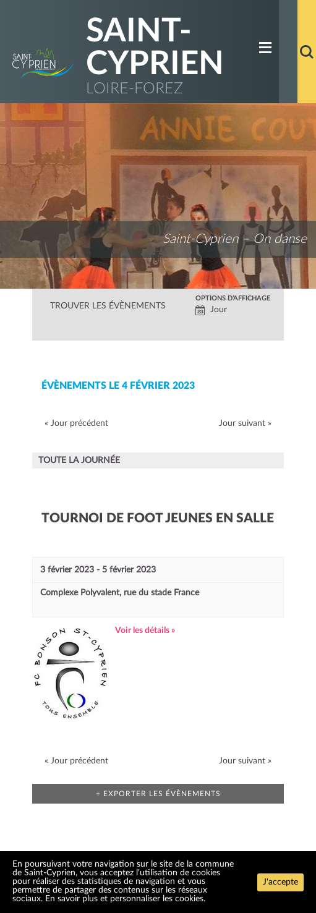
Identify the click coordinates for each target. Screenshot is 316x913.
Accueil (288, 51)
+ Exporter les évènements (158, 793)
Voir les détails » (145, 630)
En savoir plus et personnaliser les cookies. (125, 898)
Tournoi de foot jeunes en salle (157, 518)
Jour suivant (245, 423)
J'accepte (280, 882)
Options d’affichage (232, 298)
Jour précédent (76, 423)
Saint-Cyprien (155, 47)
